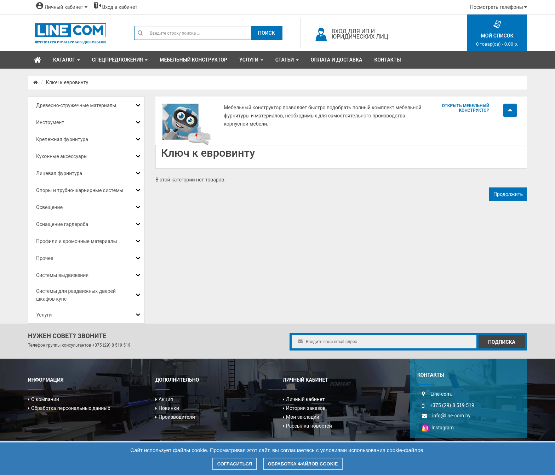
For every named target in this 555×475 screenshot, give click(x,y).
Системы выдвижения (62, 275)
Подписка (501, 342)
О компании (45, 399)
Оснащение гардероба (62, 224)
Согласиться (234, 464)
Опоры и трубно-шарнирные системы (79, 190)
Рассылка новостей (309, 426)
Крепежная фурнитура (62, 139)
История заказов (306, 408)
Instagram (438, 427)
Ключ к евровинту (67, 82)
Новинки (169, 408)
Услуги (44, 315)
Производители (177, 417)
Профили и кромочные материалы (76, 241)
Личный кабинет (305, 399)
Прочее (44, 258)
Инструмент (50, 122)
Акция (166, 399)
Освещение (49, 207)
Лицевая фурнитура (59, 173)
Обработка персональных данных (70, 408)
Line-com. (441, 394)
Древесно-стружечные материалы (76, 105)
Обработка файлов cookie (303, 464)
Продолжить (508, 194)
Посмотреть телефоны (498, 7)
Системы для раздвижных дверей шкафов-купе (76, 295)
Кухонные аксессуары (61, 156)
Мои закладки (302, 417)
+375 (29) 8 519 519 (111, 345)
